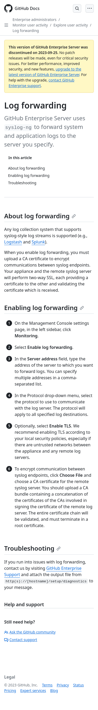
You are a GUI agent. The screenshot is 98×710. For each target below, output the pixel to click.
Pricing (10, 690)
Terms (47, 684)
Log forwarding (26, 30)
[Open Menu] (89, 8)
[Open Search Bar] (77, 8)
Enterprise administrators (34, 19)
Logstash (13, 242)
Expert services (33, 690)
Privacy (63, 684)
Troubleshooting (32, 548)
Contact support (20, 639)
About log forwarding (40, 216)
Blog (54, 690)
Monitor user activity (30, 25)
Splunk (38, 242)
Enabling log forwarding (44, 307)
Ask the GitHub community (30, 632)
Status (78, 684)
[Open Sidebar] (6, 25)
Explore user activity (70, 25)
